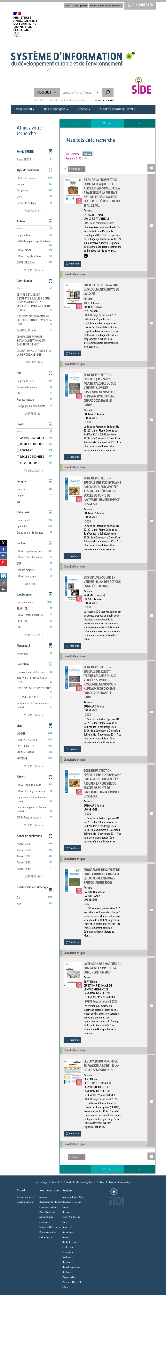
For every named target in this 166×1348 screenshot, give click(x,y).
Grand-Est (67, 1280)
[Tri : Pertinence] (76, 169)
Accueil (55, 1235)
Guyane (66, 1290)
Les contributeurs (25, 1254)
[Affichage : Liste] (107, 123)
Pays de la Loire (69, 1330)
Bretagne (66, 1265)
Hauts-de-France (70, 1295)
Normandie (67, 1315)
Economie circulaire (48, 1260)
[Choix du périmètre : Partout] (47, 92)
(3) (34, 876)
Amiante (43, 1250)
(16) (34, 211)
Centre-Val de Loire (71, 1269)
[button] (34, 159)
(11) (34, 584)
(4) (34, 362)
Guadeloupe (68, 1285)
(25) (34, 270)
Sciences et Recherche (49, 1280)
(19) (34, 635)
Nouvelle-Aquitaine (71, 1320)
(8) (34, 414)
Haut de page (41, 1235)
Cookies (100, 1235)
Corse (65, 1275)
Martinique (67, 1310)
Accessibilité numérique (120, 1235)
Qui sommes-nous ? (26, 1250)
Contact (67, 1235)
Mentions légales (84, 1235)
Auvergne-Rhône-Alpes (73, 1250)
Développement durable (50, 1254)
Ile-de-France (68, 1300)
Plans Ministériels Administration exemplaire (47, 1270)
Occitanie (66, 1325)
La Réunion (67, 1305)
